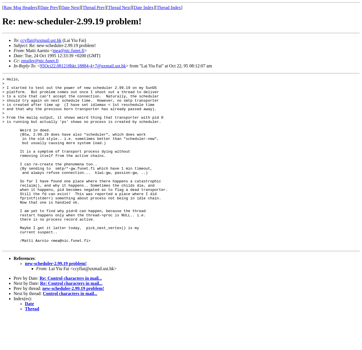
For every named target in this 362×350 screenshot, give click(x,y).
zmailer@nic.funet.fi (40, 60)
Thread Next (119, 7)
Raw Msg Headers (20, 7)
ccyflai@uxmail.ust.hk (40, 40)
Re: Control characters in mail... (71, 312)
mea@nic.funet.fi (69, 50)
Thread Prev (94, 7)
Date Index (144, 7)
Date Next (70, 7)
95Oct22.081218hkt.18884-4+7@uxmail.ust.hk (83, 65)
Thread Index (169, 7)
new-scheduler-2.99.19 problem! (56, 297)
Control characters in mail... (70, 327)
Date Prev (49, 7)
